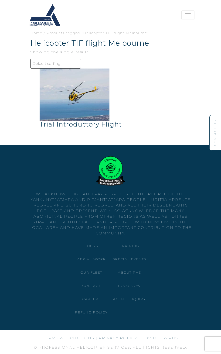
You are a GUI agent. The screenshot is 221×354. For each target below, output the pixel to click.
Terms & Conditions (68, 338)
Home (36, 33)
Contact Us (215, 131)
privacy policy (118, 338)
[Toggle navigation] (187, 15)
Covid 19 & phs (160, 338)
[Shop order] (55, 64)
